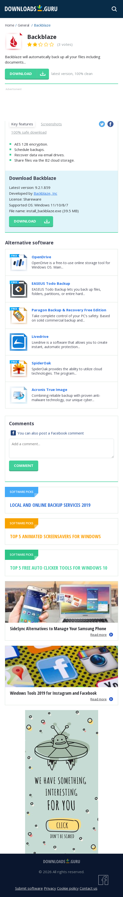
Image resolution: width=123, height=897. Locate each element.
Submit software (29, 888)
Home (9, 25)
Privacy (50, 888)
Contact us (88, 888)
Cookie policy (68, 888)
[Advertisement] (61, 104)
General (23, 25)
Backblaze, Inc (45, 193)
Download (25, 221)
